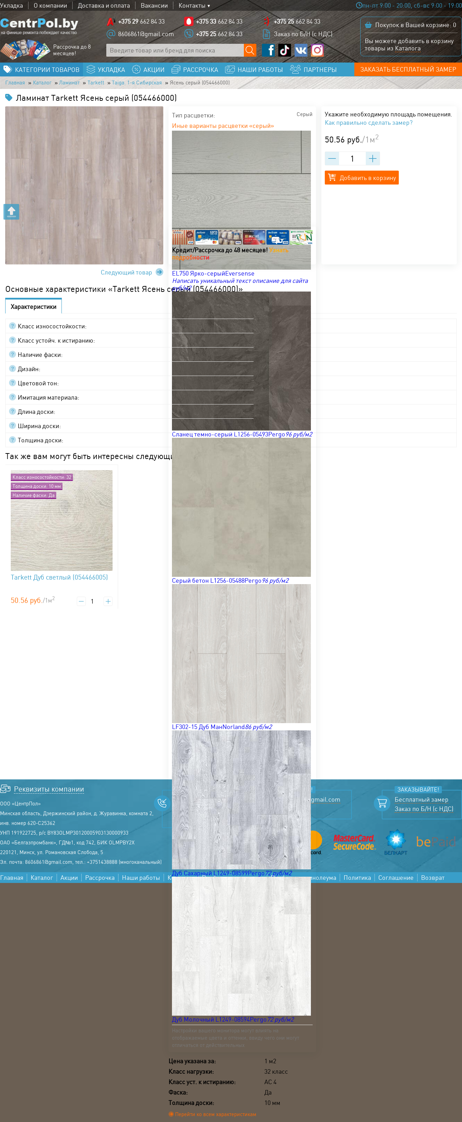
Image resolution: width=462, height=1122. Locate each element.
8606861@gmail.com (146, 35)
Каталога (408, 49)
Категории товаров (47, 71)
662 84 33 (141, 22)
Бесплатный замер (421, 802)
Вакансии (154, 5)
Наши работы (141, 881)
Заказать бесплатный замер (411, 71)
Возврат (433, 881)
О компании (50, 5)
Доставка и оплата (104, 5)
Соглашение (396, 881)
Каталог (49, 85)
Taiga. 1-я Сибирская (161, 85)
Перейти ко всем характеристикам (221, 1118)
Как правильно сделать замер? (369, 126)
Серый (303, 118)
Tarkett (112, 85)
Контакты (192, 5)
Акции (69, 881)
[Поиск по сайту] (250, 51)
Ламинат (81, 85)
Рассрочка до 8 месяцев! (72, 51)
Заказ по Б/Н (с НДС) (303, 35)
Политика (357, 881)
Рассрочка (100, 881)
